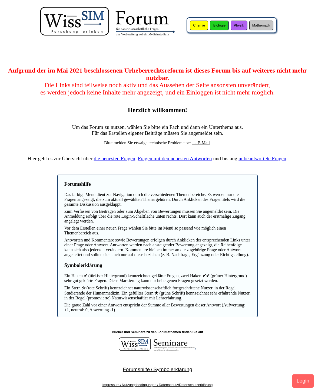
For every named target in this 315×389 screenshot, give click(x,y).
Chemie (199, 25)
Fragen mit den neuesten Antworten (175, 158)
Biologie (219, 25)
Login (303, 381)
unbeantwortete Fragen (262, 158)
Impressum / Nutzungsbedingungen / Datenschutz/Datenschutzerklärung (157, 385)
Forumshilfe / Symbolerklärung (157, 369)
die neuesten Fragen (114, 158)
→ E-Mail (201, 142)
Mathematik (261, 25)
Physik (239, 25)
